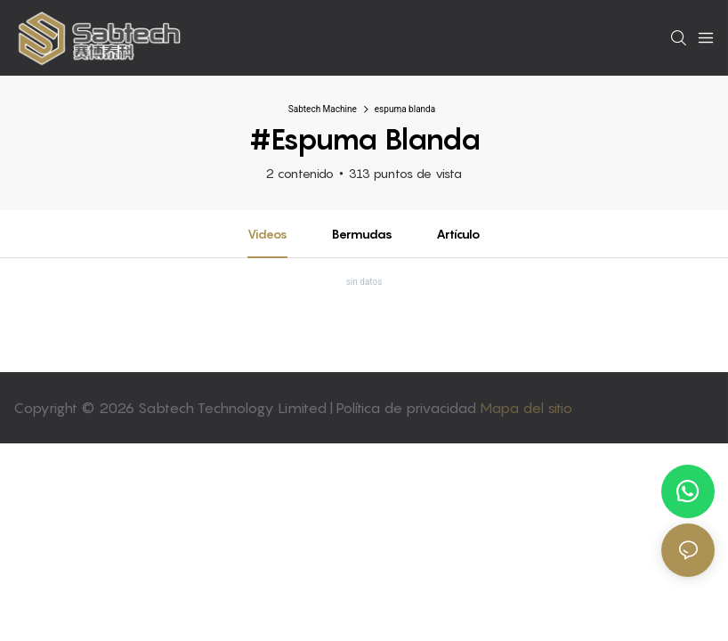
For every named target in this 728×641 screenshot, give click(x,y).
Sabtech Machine (322, 109)
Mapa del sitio (526, 408)
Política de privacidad (408, 408)
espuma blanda (405, 109)
